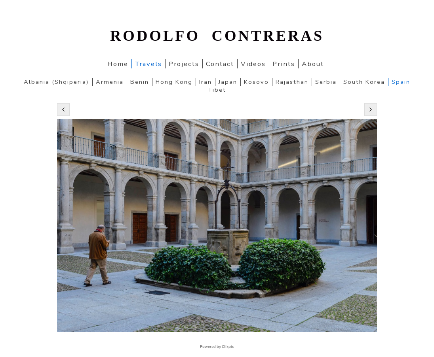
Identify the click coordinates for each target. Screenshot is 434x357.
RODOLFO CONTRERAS (217, 35)
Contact (220, 63)
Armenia (110, 82)
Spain (401, 82)
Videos (253, 63)
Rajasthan (292, 82)
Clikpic (228, 346)
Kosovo (256, 82)
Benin (139, 82)
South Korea (364, 82)
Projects (184, 63)
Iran (205, 82)
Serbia (326, 82)
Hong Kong (174, 82)
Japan (228, 82)
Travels (148, 63)
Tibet (217, 90)
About (313, 63)
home (117, 63)
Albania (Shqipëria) (56, 82)
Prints (283, 63)
